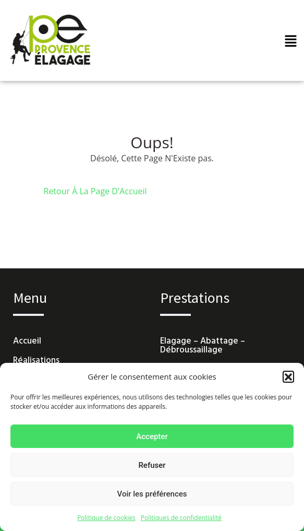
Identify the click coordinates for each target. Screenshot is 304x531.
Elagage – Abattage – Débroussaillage (202, 345)
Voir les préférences (152, 494)
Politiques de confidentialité (181, 517)
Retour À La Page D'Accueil (95, 191)
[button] (288, 376)
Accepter (151, 436)
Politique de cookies (106, 517)
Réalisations (36, 360)
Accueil (27, 341)
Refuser (151, 465)
